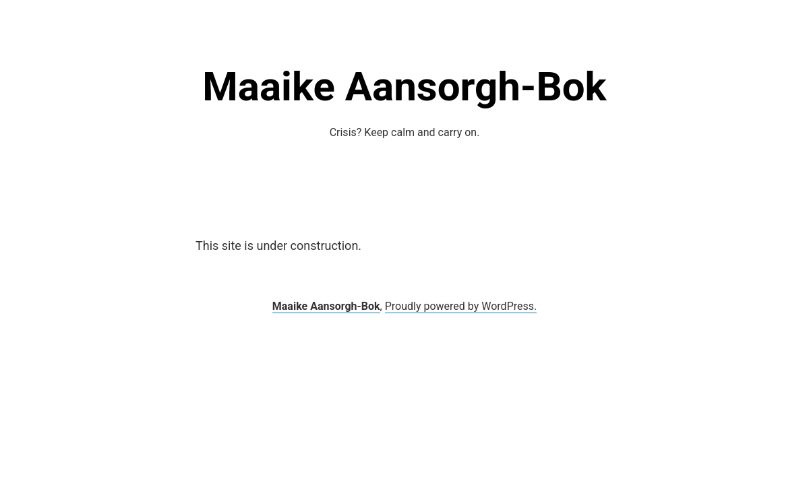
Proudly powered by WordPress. (461, 306)
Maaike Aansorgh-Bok (404, 86)
